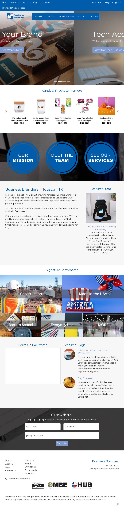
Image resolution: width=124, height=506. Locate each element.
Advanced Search (30, 462)
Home (5, 2)
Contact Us (26, 2)
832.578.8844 (112, 466)
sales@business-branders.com (104, 469)
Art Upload (44, 2)
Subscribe (62, 443)
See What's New (62, 50)
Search (96, 2)
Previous (6, 111)
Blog (35, 2)
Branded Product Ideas (13, 8)
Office (81, 16)
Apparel (39, 16)
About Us (14, 2)
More (93, 16)
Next (118, 111)
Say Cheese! (85, 378)
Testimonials (31, 470)
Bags (52, 16)
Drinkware (66, 16)
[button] (9, 42)
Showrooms (30, 467)
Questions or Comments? (17, 479)
